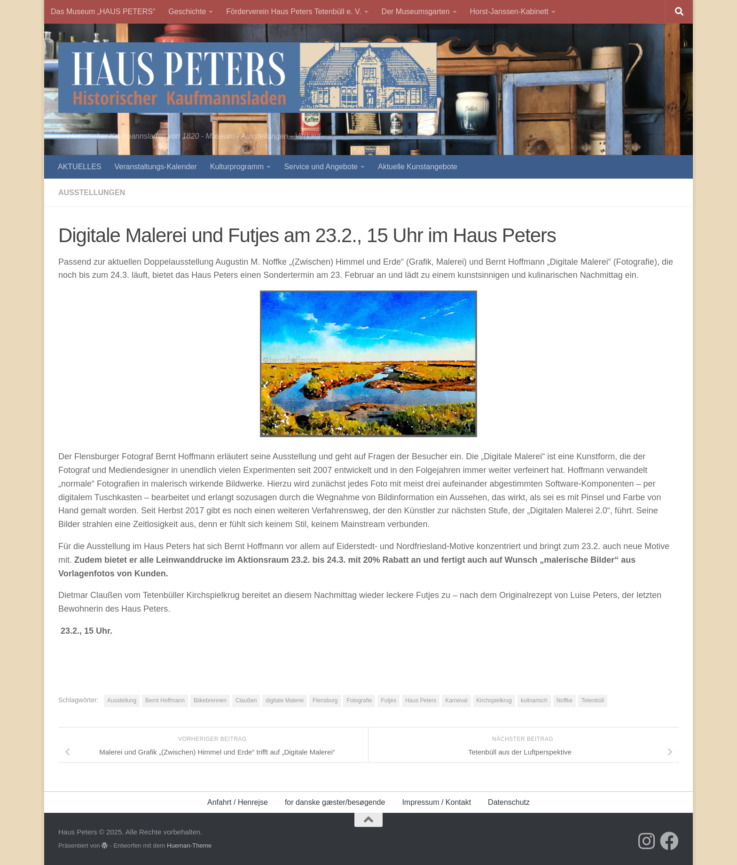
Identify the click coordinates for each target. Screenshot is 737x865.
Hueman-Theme (189, 845)
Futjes (388, 700)
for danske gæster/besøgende (335, 802)
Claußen (246, 700)
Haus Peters (420, 700)
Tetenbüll (592, 700)
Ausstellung (121, 700)
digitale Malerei (285, 700)
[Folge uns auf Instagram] (646, 841)
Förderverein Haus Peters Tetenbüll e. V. (293, 12)
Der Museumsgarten (416, 12)
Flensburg (325, 700)
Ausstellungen (91, 193)
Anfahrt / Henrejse (237, 802)
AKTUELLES (79, 167)
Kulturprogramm (237, 167)
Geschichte (187, 12)
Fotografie (359, 700)
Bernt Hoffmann (165, 700)
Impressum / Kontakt (436, 802)
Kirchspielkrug (494, 700)
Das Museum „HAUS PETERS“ (103, 12)
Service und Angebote (321, 167)
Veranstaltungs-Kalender (155, 167)
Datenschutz (509, 802)
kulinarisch (534, 700)
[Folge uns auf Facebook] (669, 841)
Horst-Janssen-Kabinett (509, 12)
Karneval (456, 700)
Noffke (564, 700)
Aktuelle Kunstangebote (417, 167)
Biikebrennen (210, 700)
